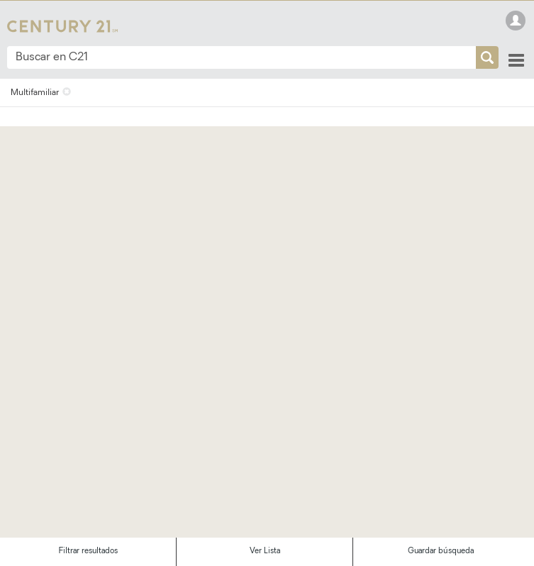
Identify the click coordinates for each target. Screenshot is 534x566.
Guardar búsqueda (441, 551)
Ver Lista (265, 551)
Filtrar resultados (88, 551)
